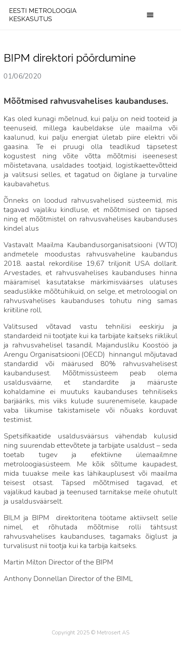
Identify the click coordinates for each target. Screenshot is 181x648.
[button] (150, 14)
